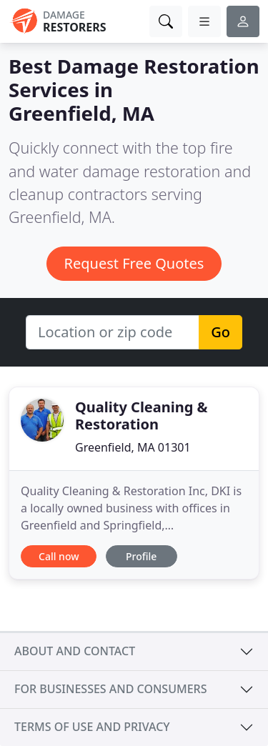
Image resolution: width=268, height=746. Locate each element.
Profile (141, 556)
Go (220, 332)
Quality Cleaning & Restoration (141, 415)
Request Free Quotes (134, 263)
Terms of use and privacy (92, 727)
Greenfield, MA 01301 (133, 447)
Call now (59, 556)
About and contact (74, 651)
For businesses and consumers (110, 689)
